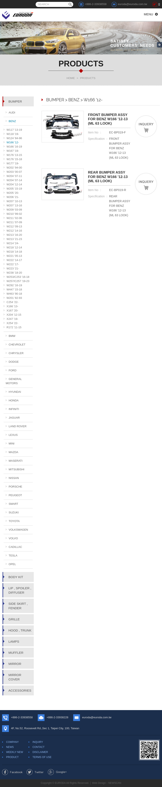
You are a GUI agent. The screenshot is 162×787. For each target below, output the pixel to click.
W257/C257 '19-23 (18, 281)
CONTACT (38, 747)
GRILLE (14, 619)
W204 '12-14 (14, 184)
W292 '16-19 (14, 285)
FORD (12, 370)
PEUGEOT (15, 495)
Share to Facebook (12, 772)
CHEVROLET (17, 344)
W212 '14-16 (14, 230)
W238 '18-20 (14, 272)
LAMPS (13, 641)
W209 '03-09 (14, 209)
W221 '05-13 (14, 255)
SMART (13, 503)
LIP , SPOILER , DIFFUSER (19, 590)
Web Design (99, 783)
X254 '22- (12, 323)
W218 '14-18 (14, 251)
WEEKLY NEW (14, 752)
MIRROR (14, 664)
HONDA (14, 400)
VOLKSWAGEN (18, 529)
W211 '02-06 (14, 218)
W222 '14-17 (14, 260)
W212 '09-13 (14, 226)
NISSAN (14, 478)
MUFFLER (15, 652)
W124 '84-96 (14, 138)
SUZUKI (14, 512)
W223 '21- (13, 268)
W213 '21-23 (14, 239)
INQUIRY (37, 742)
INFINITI (14, 409)
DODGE (14, 361)
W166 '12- (13, 142)
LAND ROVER (18, 426)
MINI (11, 443)
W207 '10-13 (14, 201)
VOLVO (13, 538)
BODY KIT (15, 577)
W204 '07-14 (14, 180)
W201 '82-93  (15, 297)
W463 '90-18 (14, 293)
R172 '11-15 (14, 327)
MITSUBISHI (16, 469)
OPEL (12, 564)
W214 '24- (13, 243)
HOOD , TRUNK (19, 630)
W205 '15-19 (14, 188)
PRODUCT (12, 757)
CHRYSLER (16, 353)
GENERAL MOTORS (14, 381)
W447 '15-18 (14, 289)
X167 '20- (12, 310)
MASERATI (16, 460)
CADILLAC (15, 546)
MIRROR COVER (14, 677)
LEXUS (13, 434)
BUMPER (15, 101)
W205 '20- (13, 192)
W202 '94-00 (14, 167)
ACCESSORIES (19, 690)
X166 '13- (12, 306)
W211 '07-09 (14, 222)
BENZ (12, 121)
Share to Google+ (57, 772)
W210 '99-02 (14, 213)
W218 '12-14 (14, 247)
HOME (71, 78)
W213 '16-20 (14, 234)
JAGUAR (14, 417)
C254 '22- (12, 302)
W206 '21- (13, 197)
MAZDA (13, 452)
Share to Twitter (35, 772)
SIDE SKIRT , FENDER (18, 606)
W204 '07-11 (14, 176)
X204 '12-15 (14, 314)
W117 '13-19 (14, 129)
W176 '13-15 (14, 155)
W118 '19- (13, 134)
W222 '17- (13, 264)
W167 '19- (13, 150)
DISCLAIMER (40, 752)
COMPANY (12, 742)
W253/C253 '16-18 (18, 276)
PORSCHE (15, 486)
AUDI (12, 112)
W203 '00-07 (14, 171)
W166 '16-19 (14, 146)
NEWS (10, 747)
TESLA (13, 555)
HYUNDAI (15, 391)
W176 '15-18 (14, 159)
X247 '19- (12, 318)
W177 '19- (13, 163)
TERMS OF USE (41, 757)
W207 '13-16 (14, 205)
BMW (12, 335)
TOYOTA (14, 521)
